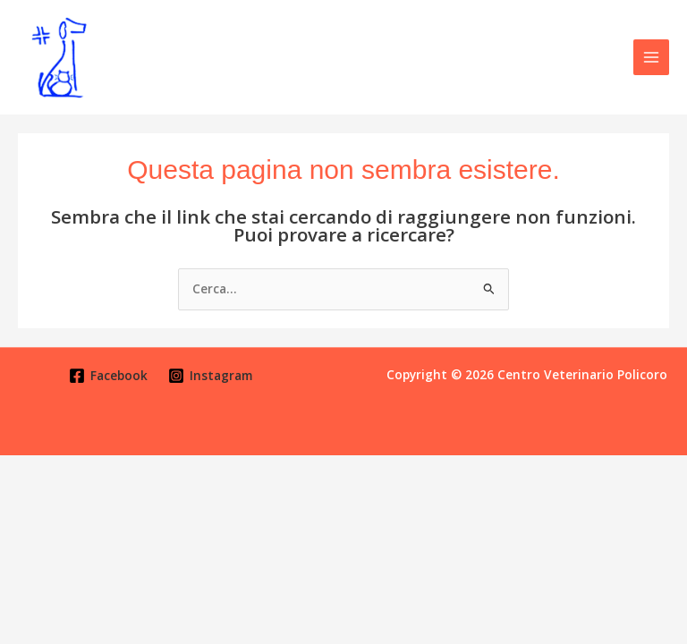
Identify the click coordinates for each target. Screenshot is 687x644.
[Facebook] (108, 376)
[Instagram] (211, 376)
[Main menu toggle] (651, 57)
